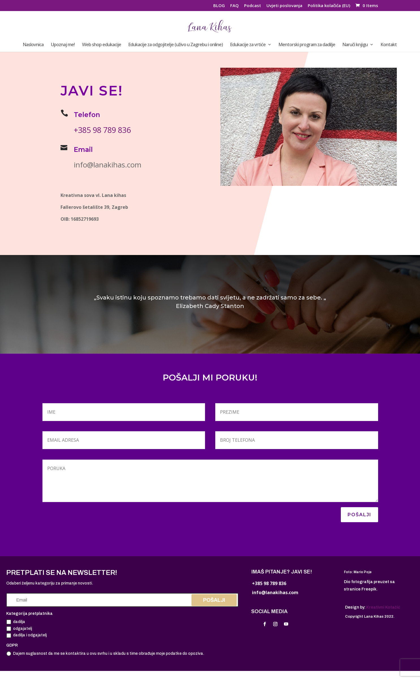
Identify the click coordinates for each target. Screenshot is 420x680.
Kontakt (389, 45)
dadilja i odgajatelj (26, 635)
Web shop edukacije (101, 45)
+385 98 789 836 (102, 130)
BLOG (219, 5)
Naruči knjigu (355, 45)
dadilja (15, 621)
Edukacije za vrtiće (248, 45)
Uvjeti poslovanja (284, 5)
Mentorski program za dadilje (307, 45)
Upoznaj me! (63, 45)
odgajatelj (19, 628)
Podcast (252, 5)
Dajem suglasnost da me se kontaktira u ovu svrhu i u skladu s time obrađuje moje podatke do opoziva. (105, 653)
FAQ (234, 5)
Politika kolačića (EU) (329, 5)
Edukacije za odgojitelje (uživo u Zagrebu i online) (175, 45)
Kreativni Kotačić (383, 607)
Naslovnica (33, 45)
